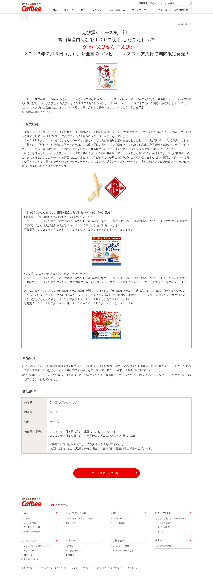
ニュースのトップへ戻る (106, 473)
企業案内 (70, 546)
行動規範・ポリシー (30, 559)
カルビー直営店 (118, 523)
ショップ (97, 9)
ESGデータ (26, 555)
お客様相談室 (181, 9)
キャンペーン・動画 (75, 9)
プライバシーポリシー (81, 568)
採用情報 (143, 3)
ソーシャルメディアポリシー (109, 568)
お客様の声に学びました (122, 551)
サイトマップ (133, 568)
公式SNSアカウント (164, 546)
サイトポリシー (28, 568)
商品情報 (25, 518)
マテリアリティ (28, 551)
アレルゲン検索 (28, 523)
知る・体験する (117, 9)
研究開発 (70, 555)
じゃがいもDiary (163, 523)
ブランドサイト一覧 (30, 527)
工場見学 (159, 531)
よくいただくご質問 (120, 546)
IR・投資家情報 (73, 551)
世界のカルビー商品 (30, 531)
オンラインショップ (120, 518)
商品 (55, 9)
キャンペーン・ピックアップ (79, 518)
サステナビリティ (141, 9)
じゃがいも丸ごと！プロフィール (170, 518)
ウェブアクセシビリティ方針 (53, 568)
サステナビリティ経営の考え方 (35, 546)
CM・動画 (71, 523)
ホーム (24, 17)
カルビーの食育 (162, 527)
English (153, 3)
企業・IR (162, 9)
